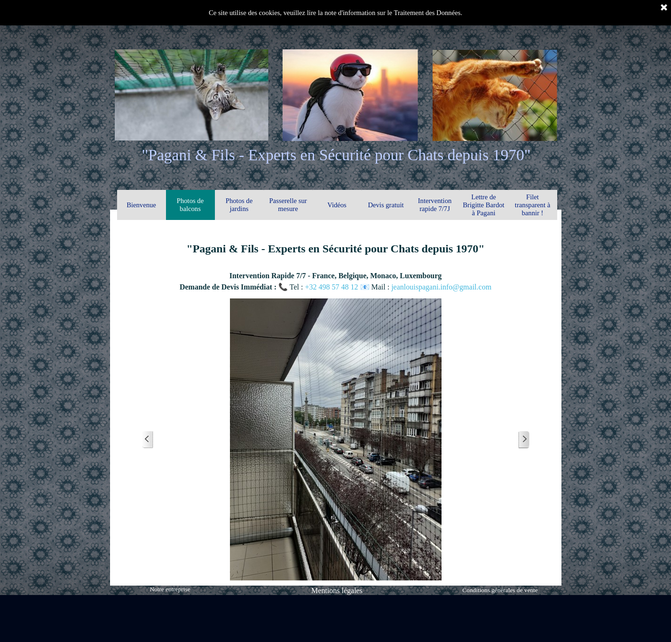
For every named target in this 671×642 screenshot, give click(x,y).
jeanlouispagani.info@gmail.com (441, 287)
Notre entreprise (170, 589)
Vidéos (337, 205)
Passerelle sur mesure (288, 204)
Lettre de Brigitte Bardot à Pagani (483, 205)
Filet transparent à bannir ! (532, 205)
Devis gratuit (385, 205)
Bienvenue (141, 205)
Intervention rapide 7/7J (435, 204)
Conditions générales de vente (499, 590)
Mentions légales (337, 591)
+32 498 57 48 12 (332, 287)
